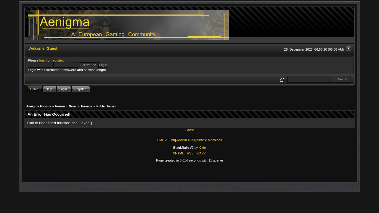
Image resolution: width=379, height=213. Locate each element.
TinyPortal (179, 140)
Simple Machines (209, 140)
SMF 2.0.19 (165, 140)
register (57, 60)
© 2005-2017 (197, 140)
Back (189, 130)
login (43, 60)
